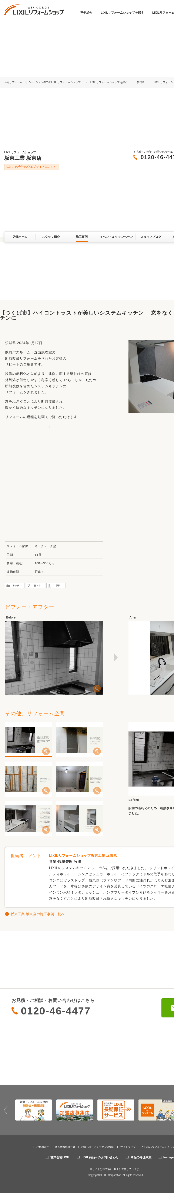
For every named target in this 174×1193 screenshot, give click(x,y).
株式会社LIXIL (60, 1157)
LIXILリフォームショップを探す (122, 12)
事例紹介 (86, 12)
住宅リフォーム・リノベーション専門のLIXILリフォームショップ (42, 82)
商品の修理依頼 (141, 1157)
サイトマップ (128, 1146)
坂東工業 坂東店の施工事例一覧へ (38, 914)
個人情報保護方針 (65, 1146)
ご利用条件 (42, 1146)
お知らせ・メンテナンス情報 (97, 1146)
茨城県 (141, 82)
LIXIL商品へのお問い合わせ (100, 1157)
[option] (33, 1109)
